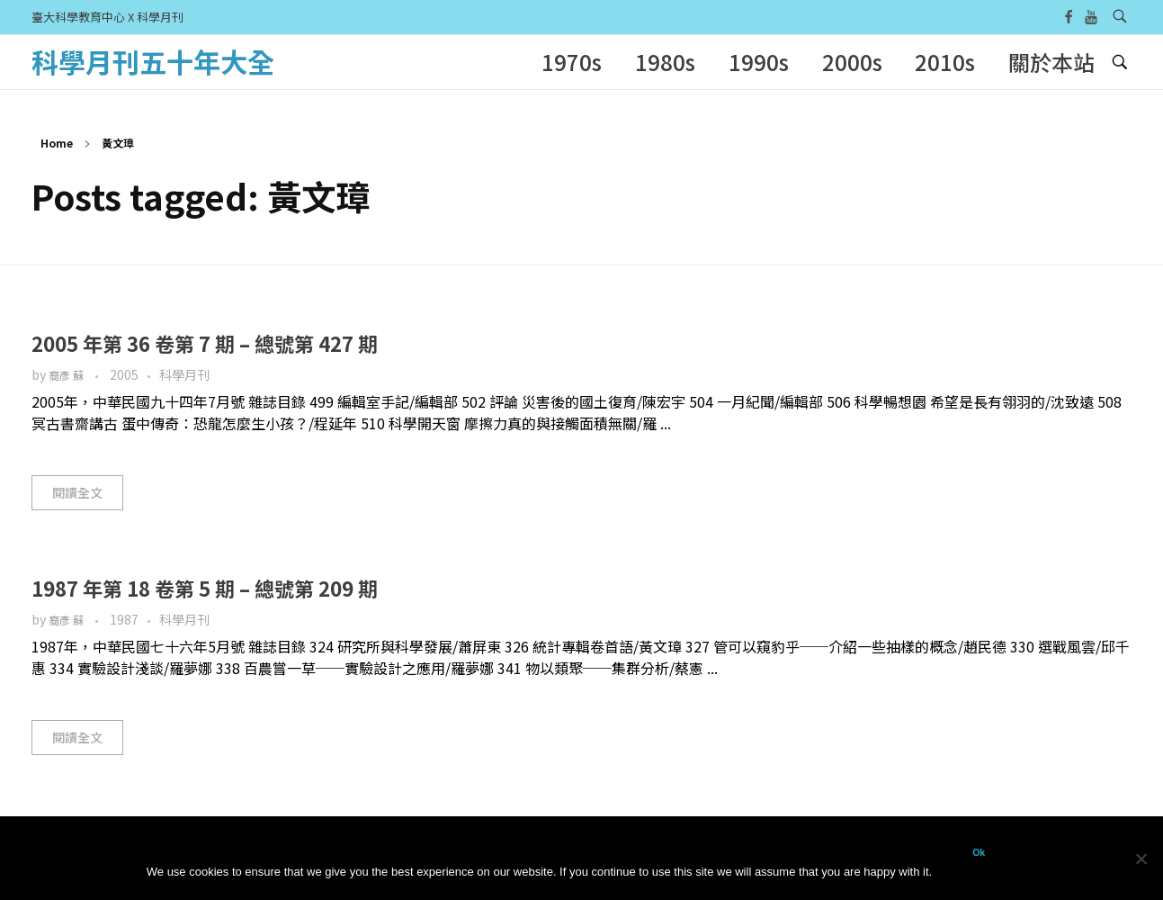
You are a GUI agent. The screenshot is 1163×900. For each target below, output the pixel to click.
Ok (978, 852)
